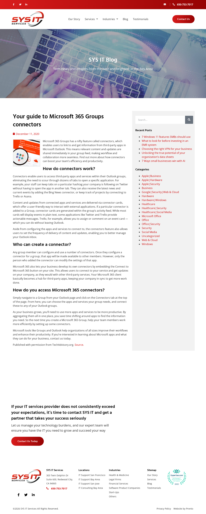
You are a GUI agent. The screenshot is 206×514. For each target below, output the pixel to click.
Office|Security (151, 224)
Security (147, 228)
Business (147, 188)
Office (145, 220)
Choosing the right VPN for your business (167, 149)
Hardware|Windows (154, 200)
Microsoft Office (151, 216)
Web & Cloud (150, 240)
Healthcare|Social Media (157, 212)
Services (91, 19)
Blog (125, 19)
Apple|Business (151, 176)
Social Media (149, 232)
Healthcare (148, 204)
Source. (79, 345)
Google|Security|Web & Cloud (160, 192)
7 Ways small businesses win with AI (163, 161)
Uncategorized (151, 236)
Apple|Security (151, 184)
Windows (147, 244)
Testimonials (140, 19)
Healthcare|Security (154, 208)
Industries (110, 19)
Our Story (74, 19)
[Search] (189, 120)
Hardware (148, 196)
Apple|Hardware (152, 180)
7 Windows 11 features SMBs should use (166, 137)
